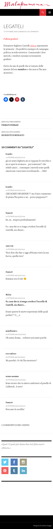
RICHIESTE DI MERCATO (26, 133)
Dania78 (22, 31)
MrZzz (8, 294)
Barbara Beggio (47, 525)
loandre (9, 154)
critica (33, 45)
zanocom (9, 246)
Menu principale (49, 12)
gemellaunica (11, 331)
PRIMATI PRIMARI (26, 123)
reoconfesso (11, 353)
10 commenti (33, 31)
